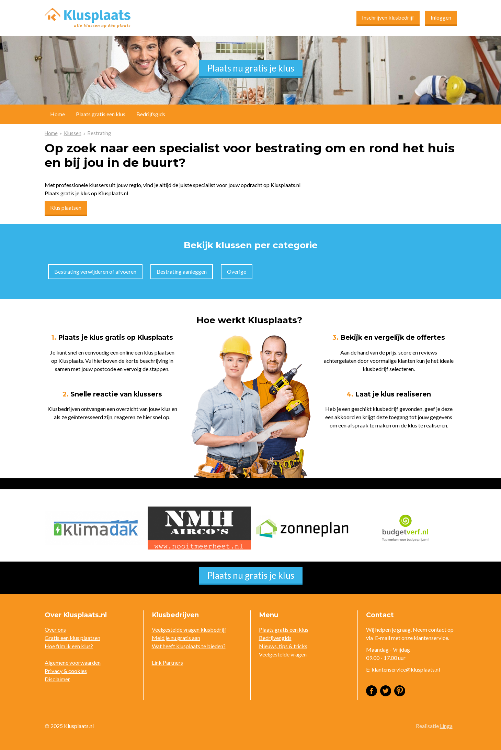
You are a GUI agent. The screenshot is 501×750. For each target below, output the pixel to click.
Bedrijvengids (275, 637)
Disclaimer (57, 679)
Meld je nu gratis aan (176, 637)
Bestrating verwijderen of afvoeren (95, 271)
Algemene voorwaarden (73, 662)
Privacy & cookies (66, 670)
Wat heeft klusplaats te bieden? (189, 646)
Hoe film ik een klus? (69, 646)
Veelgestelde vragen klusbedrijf (189, 629)
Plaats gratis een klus (100, 114)
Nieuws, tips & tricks (283, 646)
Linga (446, 725)
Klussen (72, 133)
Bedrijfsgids (150, 114)
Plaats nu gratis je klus (250, 68)
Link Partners (167, 662)
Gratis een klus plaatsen (72, 637)
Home (51, 133)
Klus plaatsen (65, 207)
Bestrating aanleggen (182, 271)
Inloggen (441, 17)
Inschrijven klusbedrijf (388, 17)
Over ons (55, 629)
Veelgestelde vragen (283, 654)
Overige (236, 271)
